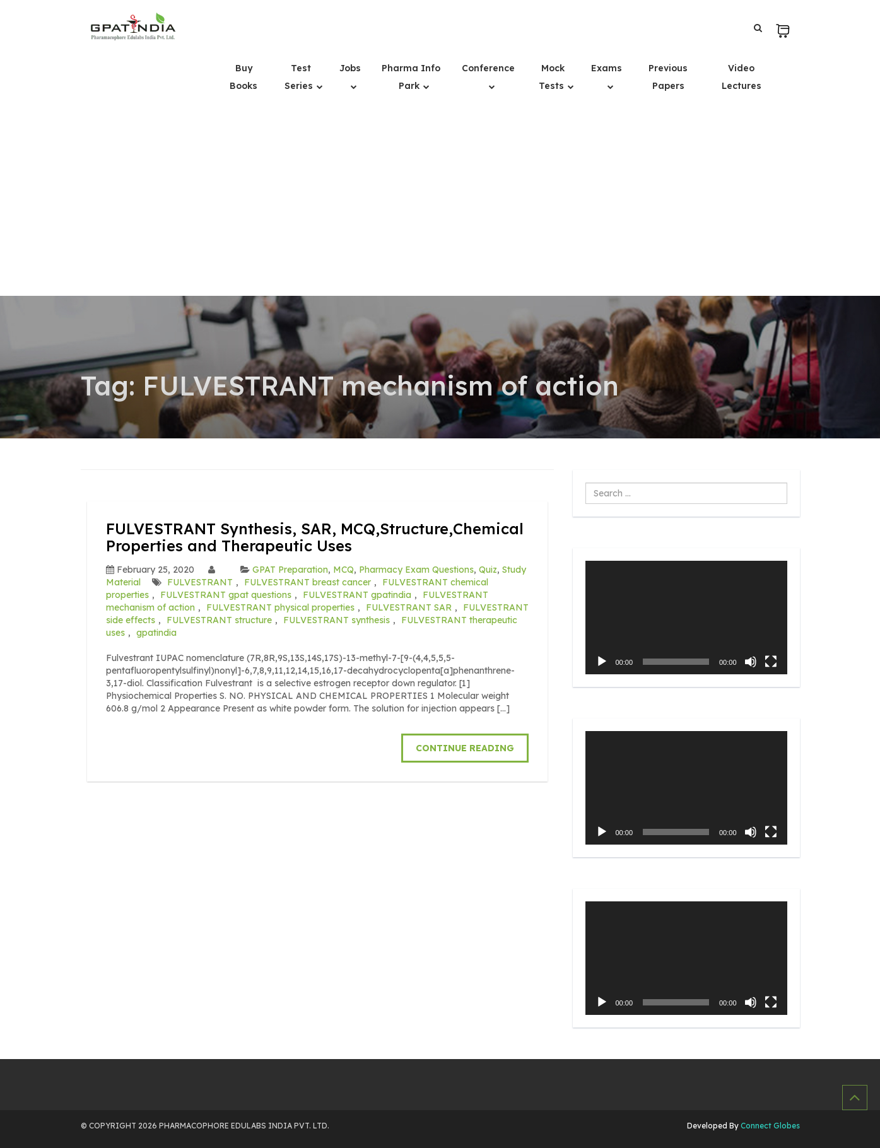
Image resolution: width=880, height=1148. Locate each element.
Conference (488, 68)
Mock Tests (552, 76)
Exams (606, 68)
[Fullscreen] (771, 661)
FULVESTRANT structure (219, 620)
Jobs (350, 68)
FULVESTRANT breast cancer (307, 582)
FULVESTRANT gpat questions (225, 594)
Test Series (300, 76)
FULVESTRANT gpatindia (357, 594)
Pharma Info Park (411, 76)
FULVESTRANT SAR (409, 607)
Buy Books (243, 76)
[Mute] (750, 661)
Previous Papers (668, 76)
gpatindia (156, 632)
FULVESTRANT (200, 582)
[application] (686, 617)
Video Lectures (741, 76)
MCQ (343, 569)
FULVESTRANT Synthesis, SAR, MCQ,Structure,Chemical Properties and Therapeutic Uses (315, 536)
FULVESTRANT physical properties (280, 607)
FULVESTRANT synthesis (336, 620)
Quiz (488, 569)
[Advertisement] (440, 201)
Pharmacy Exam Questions (416, 569)
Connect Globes (769, 1125)
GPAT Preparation (290, 569)
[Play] (601, 661)
